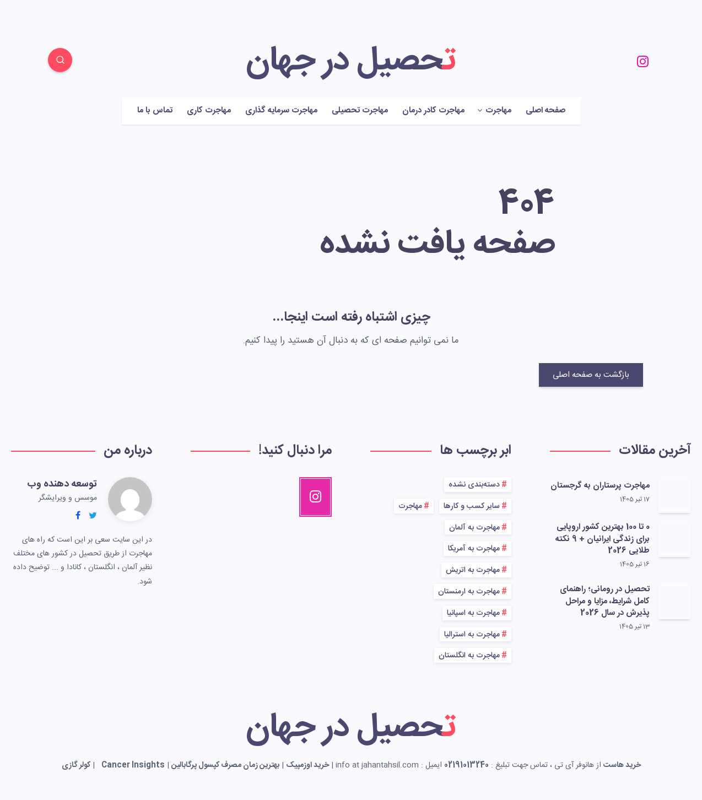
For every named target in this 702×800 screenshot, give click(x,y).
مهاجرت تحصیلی (360, 111)
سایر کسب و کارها (472, 506)
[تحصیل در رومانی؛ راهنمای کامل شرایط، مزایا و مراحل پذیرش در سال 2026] (674, 601)
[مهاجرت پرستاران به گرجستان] (674, 495)
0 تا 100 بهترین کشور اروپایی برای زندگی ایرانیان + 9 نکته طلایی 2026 (602, 539)
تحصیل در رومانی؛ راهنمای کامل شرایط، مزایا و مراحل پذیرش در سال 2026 (605, 601)
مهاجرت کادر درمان (433, 111)
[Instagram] (642, 62)
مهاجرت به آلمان (474, 527)
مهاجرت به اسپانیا (473, 613)
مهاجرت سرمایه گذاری (281, 111)
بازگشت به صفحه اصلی (591, 375)
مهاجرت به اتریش (473, 570)
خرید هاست (622, 765)
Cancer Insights (133, 765)
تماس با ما (154, 111)
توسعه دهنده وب (62, 484)
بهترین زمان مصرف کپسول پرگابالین (225, 765)
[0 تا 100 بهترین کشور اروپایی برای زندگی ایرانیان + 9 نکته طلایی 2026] (674, 539)
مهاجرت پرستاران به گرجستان (600, 486)
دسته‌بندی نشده (474, 484)
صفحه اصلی (545, 111)
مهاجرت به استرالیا (472, 634)
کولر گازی (76, 765)
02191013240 (466, 765)
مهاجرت (498, 111)
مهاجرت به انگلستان (469, 655)
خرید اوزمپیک (307, 765)
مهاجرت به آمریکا (474, 548)
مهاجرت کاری (209, 111)
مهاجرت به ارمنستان (469, 591)
